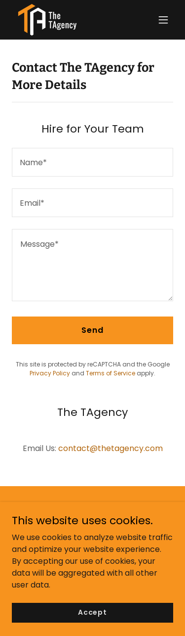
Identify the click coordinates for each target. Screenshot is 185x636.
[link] (47, 20)
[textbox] (92, 162)
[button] (163, 20)
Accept (92, 612)
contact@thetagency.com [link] (110, 448)
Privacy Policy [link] (50, 373)
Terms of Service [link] (110, 373)
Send (92, 330)
